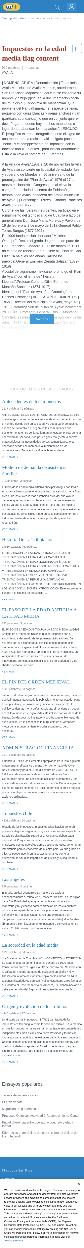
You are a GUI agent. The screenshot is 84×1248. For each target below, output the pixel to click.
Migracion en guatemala (19, 1109)
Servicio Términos (14, 1184)
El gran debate (12, 1102)
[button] (77, 54)
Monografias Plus (14, 18)
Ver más (42, 319)
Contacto (8, 1179)
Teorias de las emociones (20, 1095)
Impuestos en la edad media (51, 18)
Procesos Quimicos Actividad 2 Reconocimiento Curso (40, 1115)
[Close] (79, 1192)
